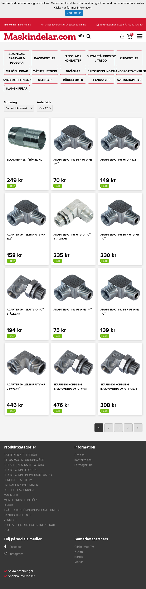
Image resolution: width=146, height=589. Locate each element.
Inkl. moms (10, 24)
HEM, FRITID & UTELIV (18, 480)
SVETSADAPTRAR (129, 80)
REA (6, 530)
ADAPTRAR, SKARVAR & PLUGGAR (17, 58)
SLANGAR (45, 80)
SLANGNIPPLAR (17, 88)
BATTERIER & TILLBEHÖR (20, 455)
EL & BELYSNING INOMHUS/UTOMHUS (28, 475)
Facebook (13, 546)
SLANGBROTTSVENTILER (129, 71)
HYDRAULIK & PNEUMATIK (21, 485)
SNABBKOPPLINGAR (17, 80)
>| (138, 428)
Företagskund (83, 465)
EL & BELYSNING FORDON (20, 470)
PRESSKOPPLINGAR (101, 71)
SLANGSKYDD (101, 80)
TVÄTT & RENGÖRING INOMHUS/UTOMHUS (32, 510)
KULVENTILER (129, 58)
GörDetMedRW (84, 546)
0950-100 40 (133, 24)
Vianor (78, 562)
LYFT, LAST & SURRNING (19, 490)
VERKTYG (10, 520)
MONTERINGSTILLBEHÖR (20, 500)
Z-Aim (78, 552)
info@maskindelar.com (111, 24)
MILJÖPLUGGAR (17, 71)
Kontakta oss (83, 460)
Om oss (79, 455)
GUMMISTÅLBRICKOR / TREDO (101, 58)
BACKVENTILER (44, 58)
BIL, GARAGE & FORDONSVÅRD (24, 460)
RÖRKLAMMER (73, 80)
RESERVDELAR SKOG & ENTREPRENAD (29, 525)
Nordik (78, 557)
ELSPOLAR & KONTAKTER (73, 58)
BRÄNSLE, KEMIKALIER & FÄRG (24, 465)
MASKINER (11, 495)
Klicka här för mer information (73, 7)
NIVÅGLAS (73, 71)
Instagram (13, 554)
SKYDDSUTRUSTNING (18, 515)
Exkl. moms (24, 24)
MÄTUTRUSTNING (45, 71)
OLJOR (8, 505)
